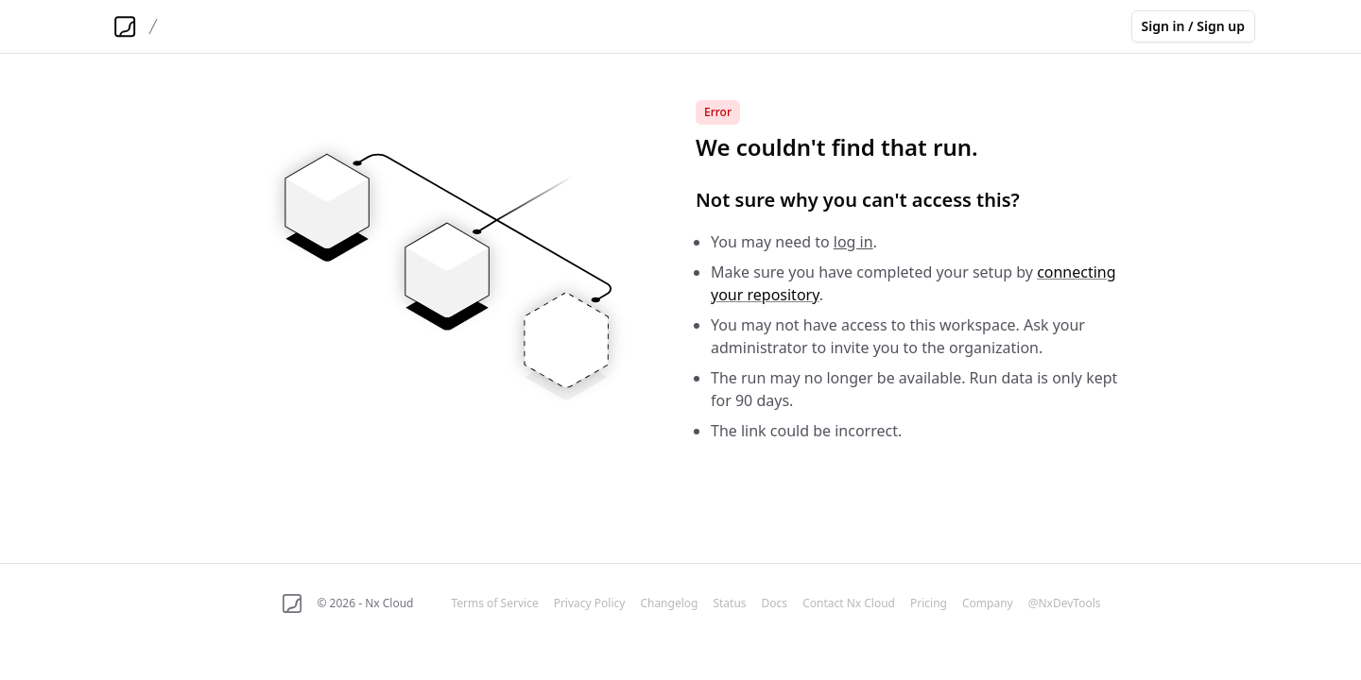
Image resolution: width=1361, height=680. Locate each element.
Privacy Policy (590, 603)
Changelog (669, 603)
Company (987, 603)
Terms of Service (494, 603)
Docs (775, 603)
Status (729, 603)
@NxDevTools (1064, 603)
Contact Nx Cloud (848, 603)
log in (853, 241)
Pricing (928, 603)
